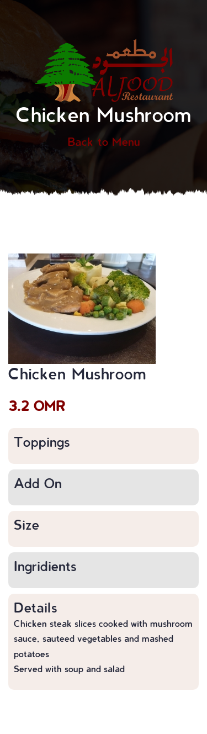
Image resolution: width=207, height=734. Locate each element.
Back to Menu (103, 141)
